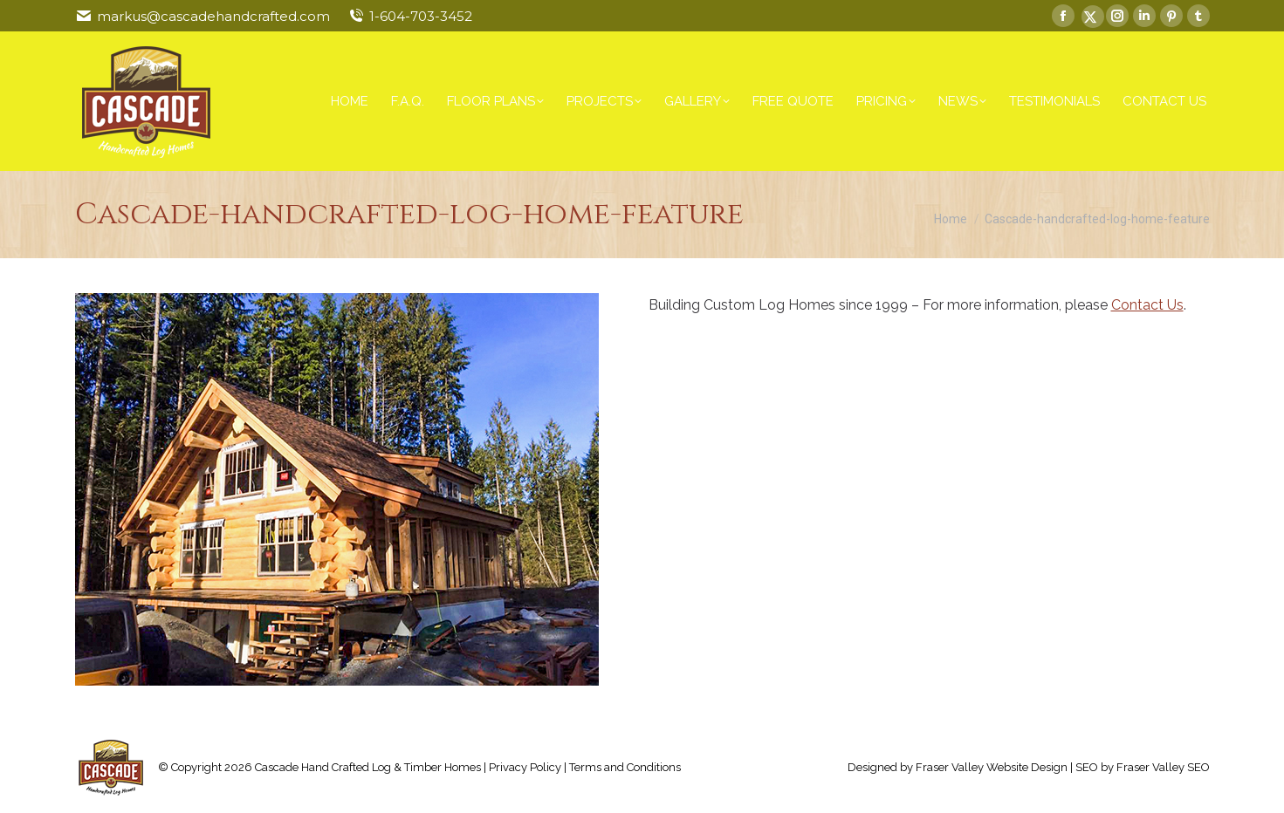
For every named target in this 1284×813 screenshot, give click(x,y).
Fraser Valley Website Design (992, 767)
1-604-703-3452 (420, 16)
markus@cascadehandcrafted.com (213, 16)
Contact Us (1147, 305)
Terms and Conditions (625, 767)
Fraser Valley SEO (1163, 767)
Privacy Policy (525, 767)
